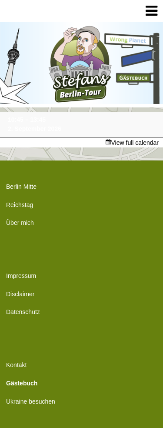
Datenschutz (23, 311)
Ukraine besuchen (30, 401)
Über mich (20, 222)
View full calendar (135, 142)
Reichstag (19, 204)
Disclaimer (20, 294)
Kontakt (16, 364)
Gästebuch (21, 383)
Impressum (21, 275)
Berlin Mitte (21, 186)
